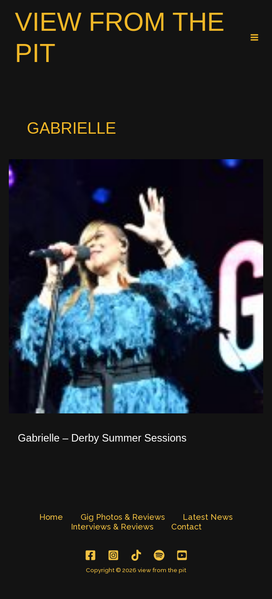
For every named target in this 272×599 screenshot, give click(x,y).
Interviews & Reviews (112, 526)
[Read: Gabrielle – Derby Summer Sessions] (136, 285)
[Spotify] (159, 555)
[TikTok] (136, 555)
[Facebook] (90, 555)
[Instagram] (113, 555)
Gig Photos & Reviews (123, 517)
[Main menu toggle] (255, 38)
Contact (186, 526)
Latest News (208, 517)
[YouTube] (181, 555)
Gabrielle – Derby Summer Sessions (102, 438)
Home (51, 517)
